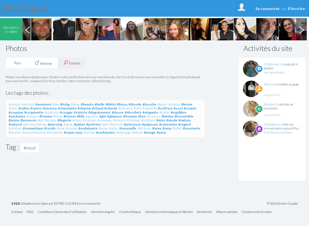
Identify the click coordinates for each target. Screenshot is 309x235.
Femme (72, 62)
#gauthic (92, 116)
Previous (27, 29)
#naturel (15, 124)
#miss (160, 120)
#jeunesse (28, 120)
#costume (52, 112)
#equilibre (178, 112)
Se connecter (267, 8)
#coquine (16, 112)
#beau (75, 104)
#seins (113, 128)
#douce (118, 112)
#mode (171, 120)
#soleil (177, 128)
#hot (142, 116)
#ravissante (168, 124)
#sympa (89, 132)
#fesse (57, 116)
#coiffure (165, 108)
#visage (150, 132)
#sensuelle (127, 128)
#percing (29, 124)
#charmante (67, 108)
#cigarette (149, 108)
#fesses (70, 116)
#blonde (135, 104)
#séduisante (105, 132)
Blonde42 (271, 104)
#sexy (167, 128)
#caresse (50, 108)
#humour (154, 116)
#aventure (43, 104)
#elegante (150, 112)
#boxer (162, 104)
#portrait (116, 124)
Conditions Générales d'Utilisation (62, 212)
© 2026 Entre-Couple (282, 203)
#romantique (33, 128)
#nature (184, 120)
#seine (103, 128)
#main (77, 120)
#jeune (14, 120)
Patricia (269, 84)
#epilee (164, 112)
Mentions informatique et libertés (169, 212)
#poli (105, 124)
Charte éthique (130, 212)
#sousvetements (34, 132)
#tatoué (137, 132)
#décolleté (133, 112)
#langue (50, 120)
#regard (184, 124)
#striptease (55, 132)
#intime (167, 116)
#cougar (66, 112)
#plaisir (79, 124)
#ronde (49, 128)
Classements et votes (257, 212)
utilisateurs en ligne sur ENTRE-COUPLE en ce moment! (55, 203)
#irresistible (184, 116)
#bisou (122, 104)
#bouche (149, 104)
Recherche (204, 212)
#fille (81, 116)
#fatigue (32, 116)
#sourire (15, 132)
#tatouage (123, 132)
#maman (89, 120)
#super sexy (73, 132)
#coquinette (34, 112)
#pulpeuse (150, 124)
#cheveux (125, 108)
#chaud (97, 108)
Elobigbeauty (273, 124)
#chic (137, 108)
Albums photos (226, 212)
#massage (104, 120)
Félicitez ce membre (278, 132)
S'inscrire (296, 8)
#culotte (80, 112)
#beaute (87, 104)
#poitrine (93, 124)
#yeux (161, 132)
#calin (13, 108)
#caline (23, 108)
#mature (119, 120)
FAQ (30, 212)
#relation (15, 128)
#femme (45, 116)
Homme (43, 63)
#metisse (133, 120)
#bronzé (174, 104)
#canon (36, 108)
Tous (17, 63)
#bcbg (65, 104)
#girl (102, 116)
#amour (14, 104)
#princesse (132, 124)
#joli (40, 120)
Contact (17, 212)
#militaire (148, 120)
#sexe (156, 128)
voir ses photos (274, 72)
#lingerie (64, 120)
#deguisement (99, 112)
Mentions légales (103, 212)
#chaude (110, 108)
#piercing (55, 124)
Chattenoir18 (274, 64)
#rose (61, 128)
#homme (130, 116)
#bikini (110, 104)
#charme (84, 108)
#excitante (17, 116)
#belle (99, 104)
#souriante (191, 128)
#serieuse (144, 128)
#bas (55, 104)
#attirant (27, 104)
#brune (186, 104)
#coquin (190, 108)
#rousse (71, 128)
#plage (68, 124)
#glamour (114, 116)
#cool (178, 108)
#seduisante (87, 128)
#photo (42, 124)
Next (301, 29)
